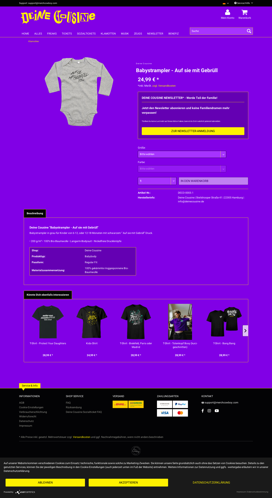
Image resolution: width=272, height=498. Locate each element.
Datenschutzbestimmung (257, 492)
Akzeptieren (128, 482)
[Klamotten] (108, 33)
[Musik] (124, 33)
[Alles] (38, 33)
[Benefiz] (173, 33)
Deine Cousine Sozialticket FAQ (84, 412)
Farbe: (141, 162)
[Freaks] (52, 33)
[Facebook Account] (202, 411)
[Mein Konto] (228, 12)
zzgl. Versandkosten (164, 86)
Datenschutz (26, 421)
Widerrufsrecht (27, 416)
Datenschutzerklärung (211, 482)
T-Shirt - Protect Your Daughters (48, 343)
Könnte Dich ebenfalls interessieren (48, 295)
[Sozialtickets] (86, 33)
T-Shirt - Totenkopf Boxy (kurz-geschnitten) (180, 345)
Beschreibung (35, 213)
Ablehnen (45, 482)
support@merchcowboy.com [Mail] (219, 403)
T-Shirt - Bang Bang (224, 343)
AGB (21, 403)
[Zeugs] (138, 33)
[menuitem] (224, 3)
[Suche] (221, 31)
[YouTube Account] (217, 411)
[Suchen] (249, 31)
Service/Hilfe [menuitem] (243, 3)
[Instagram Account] (209, 411)
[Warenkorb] (245, 12)
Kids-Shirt (92, 343)
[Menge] (157, 181)
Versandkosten (81, 437)
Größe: (141, 148)
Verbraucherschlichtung (33, 412)
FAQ (68, 403)
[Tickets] (66, 33)
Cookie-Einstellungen (31, 407)
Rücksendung (74, 407)
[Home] (25, 33)
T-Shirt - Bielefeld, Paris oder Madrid (136, 345)
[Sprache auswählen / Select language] (226, 3)
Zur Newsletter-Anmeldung (193, 131)
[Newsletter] (155, 33)
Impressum (25, 426)
